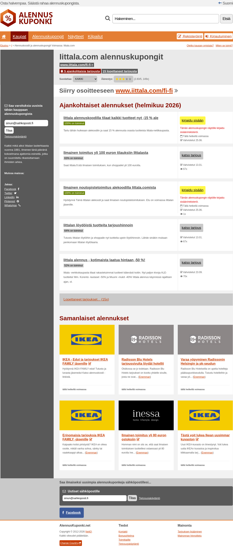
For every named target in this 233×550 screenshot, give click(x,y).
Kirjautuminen (218, 36)
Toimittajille (125, 539)
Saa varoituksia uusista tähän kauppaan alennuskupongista (23, 109)
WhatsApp (10, 205)
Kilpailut (95, 36)
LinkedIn (9, 197)
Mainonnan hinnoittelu (190, 535)
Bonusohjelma (126, 535)
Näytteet (76, 36)
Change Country (70, 543)
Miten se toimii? (224, 45)
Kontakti (123, 531)
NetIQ (88, 531)
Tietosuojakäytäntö (15, 136)
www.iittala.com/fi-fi (76, 65)
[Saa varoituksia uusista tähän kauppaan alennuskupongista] (26, 123)
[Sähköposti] (95, 498)
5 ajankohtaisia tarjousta (80, 71)
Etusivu (4, 45)
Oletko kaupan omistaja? (200, 45)
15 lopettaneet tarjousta (120, 71)
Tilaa (9, 130)
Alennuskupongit (48, 36)
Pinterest (9, 201)
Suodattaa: (66, 79)
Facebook (10, 189)
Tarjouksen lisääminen (190, 531)
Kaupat (19, 36)
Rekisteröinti (190, 36)
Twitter (8, 193)
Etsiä (226, 18)
